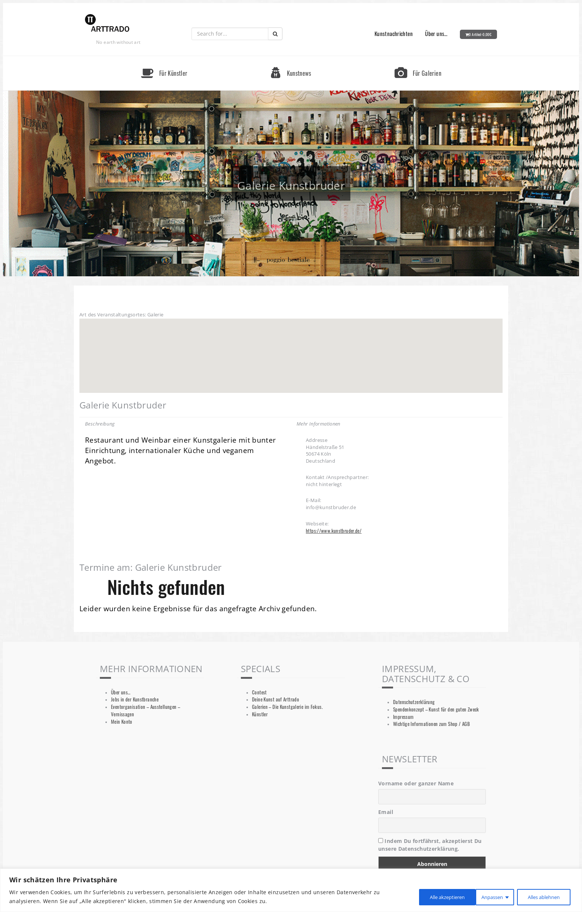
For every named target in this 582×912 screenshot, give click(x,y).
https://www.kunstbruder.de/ (334, 530)
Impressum (403, 716)
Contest (259, 692)
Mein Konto (122, 721)
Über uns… (436, 33)
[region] (291, 890)
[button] (291, 349)
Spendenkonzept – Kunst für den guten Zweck (436, 709)
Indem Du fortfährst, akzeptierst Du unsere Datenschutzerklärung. (430, 844)
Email (385, 811)
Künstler (260, 714)
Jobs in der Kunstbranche (134, 699)
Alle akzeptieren (542, 896)
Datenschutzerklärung (414, 702)
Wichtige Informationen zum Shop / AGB (431, 723)
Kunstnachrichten (394, 33)
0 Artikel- (480, 34)
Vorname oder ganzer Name (416, 783)
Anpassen (423, 896)
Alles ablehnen (478, 896)
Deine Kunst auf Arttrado (275, 699)
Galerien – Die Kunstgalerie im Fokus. (287, 706)
